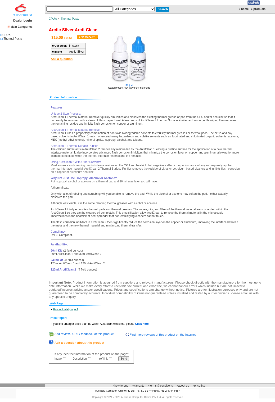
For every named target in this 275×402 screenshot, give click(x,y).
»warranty (138, 385)
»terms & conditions (160, 385)
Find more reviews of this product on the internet (163, 334)
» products (258, 9)
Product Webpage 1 (65, 309)
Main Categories (21, 26)
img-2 (129, 84)
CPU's (5, 35)
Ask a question (61, 59)
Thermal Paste (13, 38)
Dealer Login (22, 20)
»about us (182, 385)
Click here (142, 323)
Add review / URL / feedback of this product (84, 334)
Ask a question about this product (79, 342)
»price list (199, 385)
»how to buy (120, 385)
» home (244, 9)
